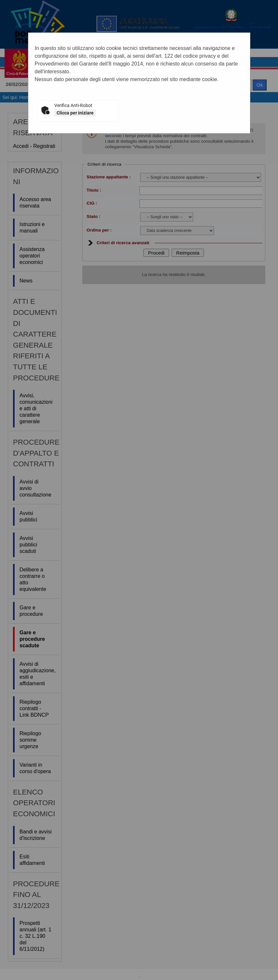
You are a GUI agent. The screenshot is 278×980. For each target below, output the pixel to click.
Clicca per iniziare (75, 112)
